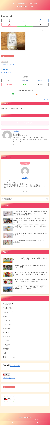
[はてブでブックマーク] (41, 20)
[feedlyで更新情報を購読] (13, 93)
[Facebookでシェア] (25, 20)
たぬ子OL (16, 131)
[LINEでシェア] (25, 25)
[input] (25, 199)
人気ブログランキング (7, 64)
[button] (41, 25)
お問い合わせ (37, 420)
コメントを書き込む (25, 123)
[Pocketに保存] (9, 25)
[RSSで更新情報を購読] (37, 93)
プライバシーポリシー (13, 420)
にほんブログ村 (6, 72)
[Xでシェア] (9, 20)
